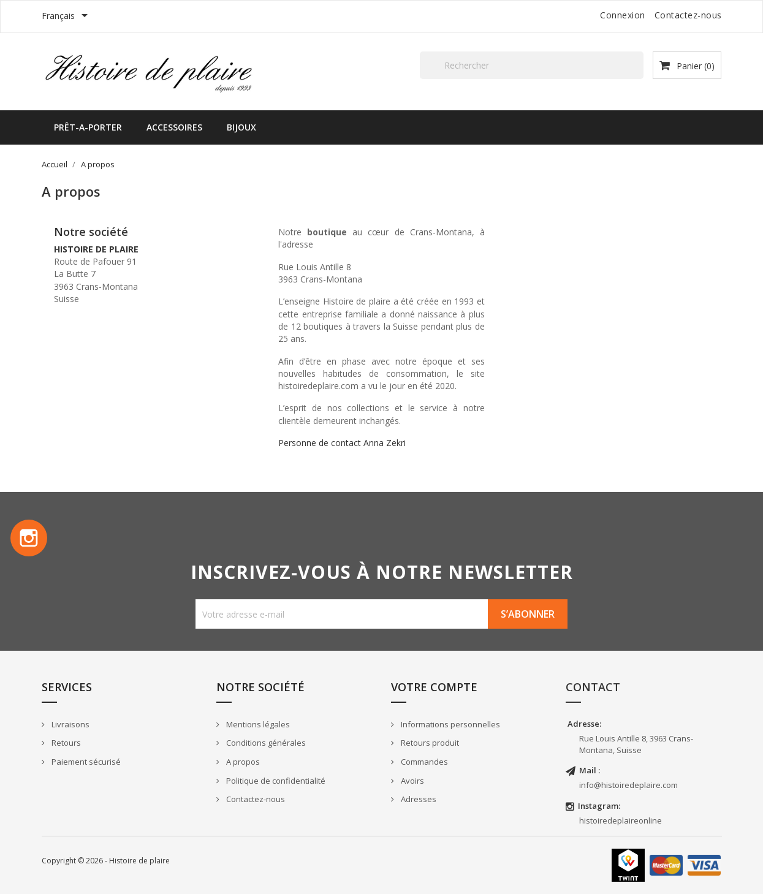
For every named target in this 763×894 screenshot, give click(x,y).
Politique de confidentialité (274, 780)
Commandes (423, 761)
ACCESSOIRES (174, 127)
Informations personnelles (449, 724)
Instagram (28, 538)
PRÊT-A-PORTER (88, 127)
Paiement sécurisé (85, 761)
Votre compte (434, 687)
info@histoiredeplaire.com (628, 784)
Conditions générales (265, 742)
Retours (65, 742)
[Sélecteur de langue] (67, 16)
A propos (242, 761)
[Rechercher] (531, 65)
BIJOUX (241, 127)
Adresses (417, 799)
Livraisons (69, 724)
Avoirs (411, 780)
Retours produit (429, 742)
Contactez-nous (688, 15)
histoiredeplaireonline (620, 820)
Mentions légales (257, 724)
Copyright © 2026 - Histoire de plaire (106, 860)
